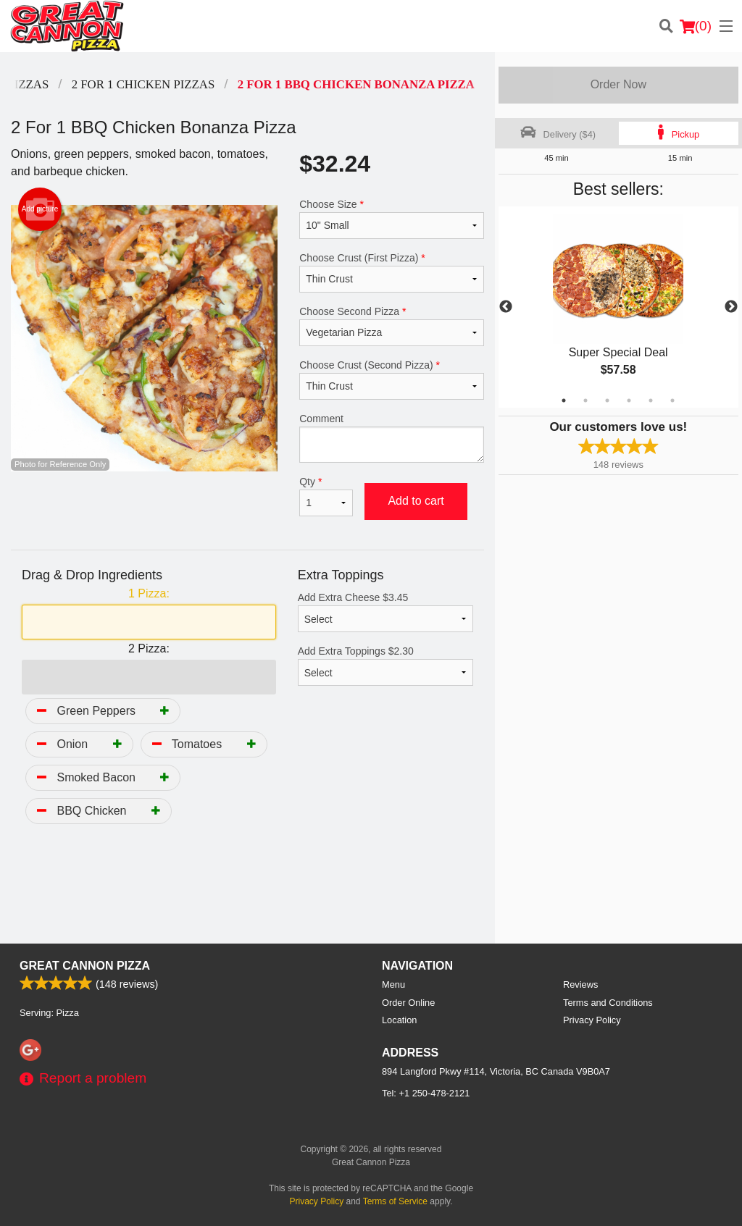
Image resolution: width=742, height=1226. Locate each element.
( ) (696, 26)
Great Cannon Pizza (85, 966)
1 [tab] (563, 400)
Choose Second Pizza (391, 326)
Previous (506, 307)
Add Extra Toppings (385, 665)
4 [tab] (629, 400)
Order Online (408, 1002)
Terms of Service (395, 1201)
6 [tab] (672, 400)
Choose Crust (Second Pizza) (391, 379)
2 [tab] (585, 400)
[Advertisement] (247, 896)
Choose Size (391, 218)
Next (731, 307)
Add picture (40, 209)
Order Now (618, 84)
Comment (391, 438)
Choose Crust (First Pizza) (391, 272)
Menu (393, 984)
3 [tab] (607, 400)
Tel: (426, 1093)
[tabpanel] (618, 307)
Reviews (580, 984)
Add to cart (415, 501)
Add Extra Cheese (385, 612)
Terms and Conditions (608, 1002)
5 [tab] (650, 400)
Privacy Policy (592, 1020)
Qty (326, 496)
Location (399, 1020)
